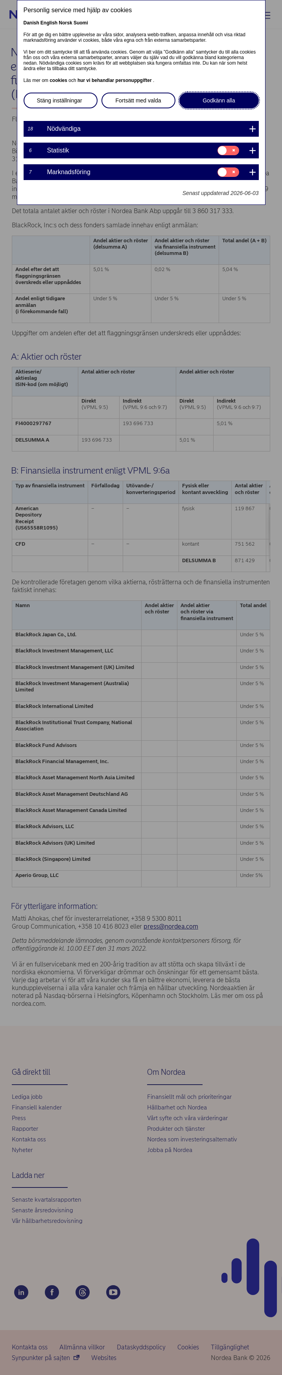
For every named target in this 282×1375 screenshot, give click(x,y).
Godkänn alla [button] (219, 100)
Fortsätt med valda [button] (138, 100)
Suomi (81, 23)
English (49, 23)
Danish (31, 23)
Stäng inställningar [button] (59, 100)
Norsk (65, 23)
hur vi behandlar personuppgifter (115, 80)
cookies (59, 80)
